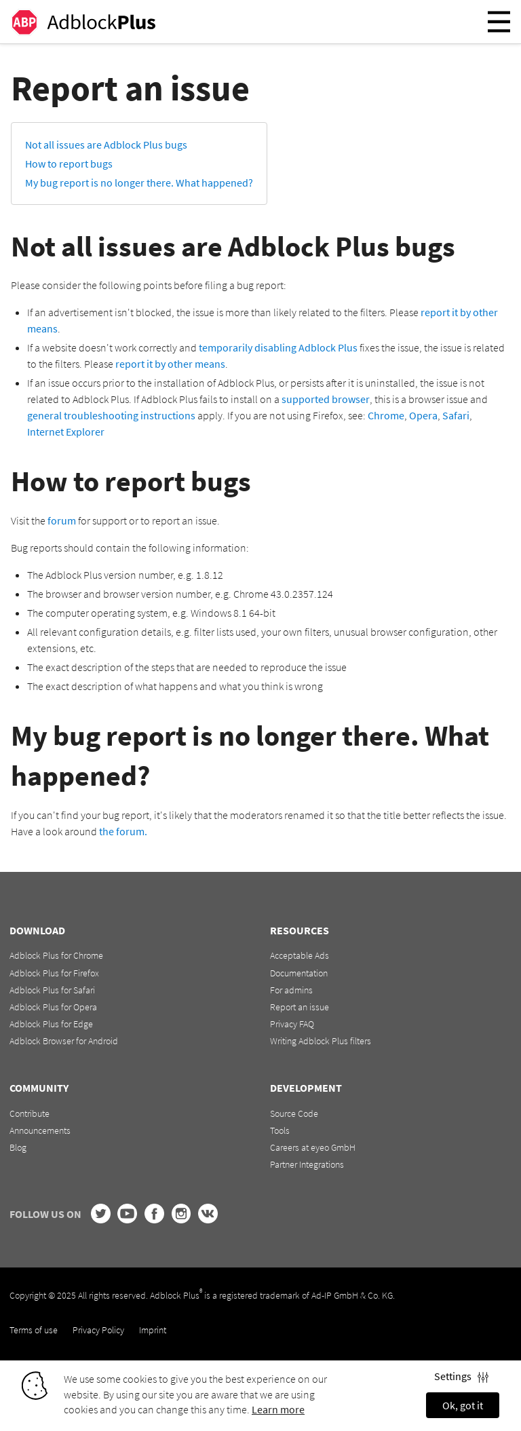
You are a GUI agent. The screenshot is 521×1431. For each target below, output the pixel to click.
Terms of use (33, 1330)
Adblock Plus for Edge (51, 1024)
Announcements (40, 1130)
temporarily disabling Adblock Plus (278, 347)
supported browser (326, 399)
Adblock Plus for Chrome (56, 955)
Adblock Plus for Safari (52, 990)
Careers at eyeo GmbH (312, 1147)
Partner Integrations (307, 1164)
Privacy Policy (98, 1330)
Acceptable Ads (299, 955)
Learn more (278, 1409)
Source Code (294, 1113)
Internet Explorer (65, 431)
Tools (280, 1130)
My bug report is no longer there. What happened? (139, 182)
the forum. (123, 831)
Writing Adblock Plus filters (320, 1041)
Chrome (386, 415)
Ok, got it (462, 1405)
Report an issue (299, 1007)
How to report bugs (69, 163)
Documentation (299, 973)
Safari (455, 415)
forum (61, 520)
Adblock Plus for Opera (53, 1007)
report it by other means (170, 363)
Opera (423, 415)
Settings (461, 1376)
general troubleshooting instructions (111, 415)
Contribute (29, 1113)
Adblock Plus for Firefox (54, 973)
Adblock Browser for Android (63, 1041)
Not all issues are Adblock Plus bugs (106, 144)
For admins (291, 990)
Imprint (152, 1330)
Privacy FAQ (292, 1024)
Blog (17, 1147)
